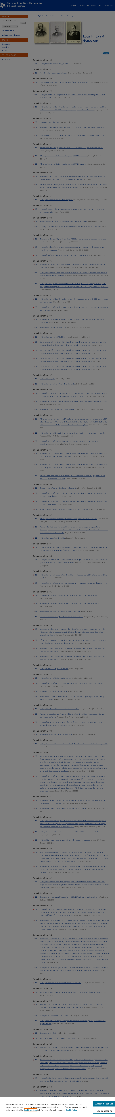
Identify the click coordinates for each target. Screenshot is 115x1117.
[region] (57, 1107)
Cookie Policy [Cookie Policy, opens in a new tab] (71, 1110)
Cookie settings (30, 1110)
